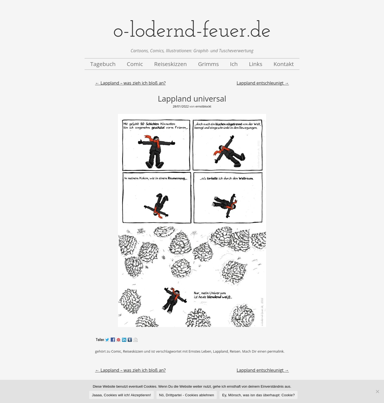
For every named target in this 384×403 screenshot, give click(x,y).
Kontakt (284, 64)
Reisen (235, 351)
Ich (234, 64)
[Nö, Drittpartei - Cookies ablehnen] (377, 391)
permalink (275, 351)
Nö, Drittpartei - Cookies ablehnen (186, 395)
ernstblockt (203, 106)
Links (255, 64)
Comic (135, 64)
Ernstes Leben (199, 351)
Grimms (208, 64)
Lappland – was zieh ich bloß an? (130, 83)
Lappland (220, 351)
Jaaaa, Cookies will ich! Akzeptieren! (121, 395)
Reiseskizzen (170, 64)
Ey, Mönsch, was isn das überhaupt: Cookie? (258, 395)
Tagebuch (103, 64)
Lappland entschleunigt (263, 83)
